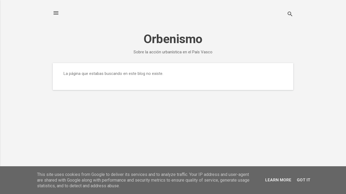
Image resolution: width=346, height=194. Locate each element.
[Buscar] (290, 14)
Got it (303, 180)
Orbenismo (173, 39)
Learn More (278, 180)
